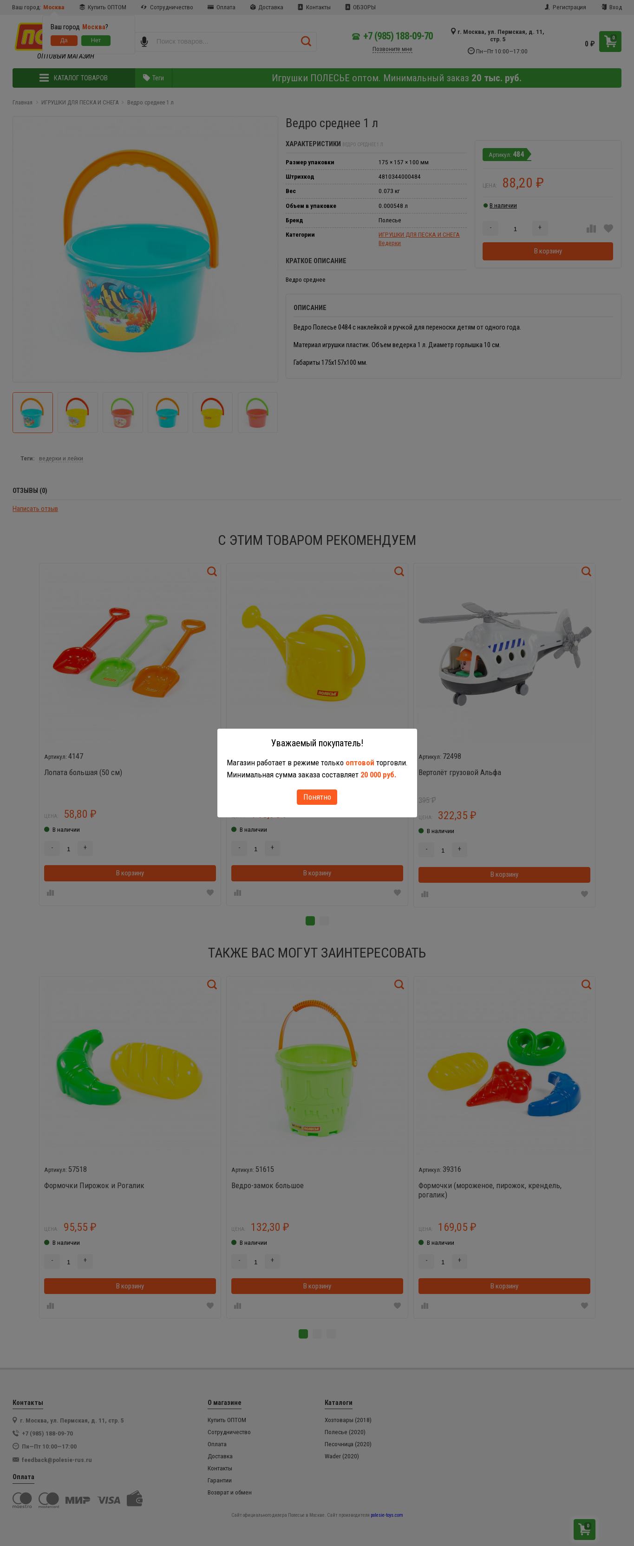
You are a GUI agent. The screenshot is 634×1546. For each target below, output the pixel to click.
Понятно (317, 797)
